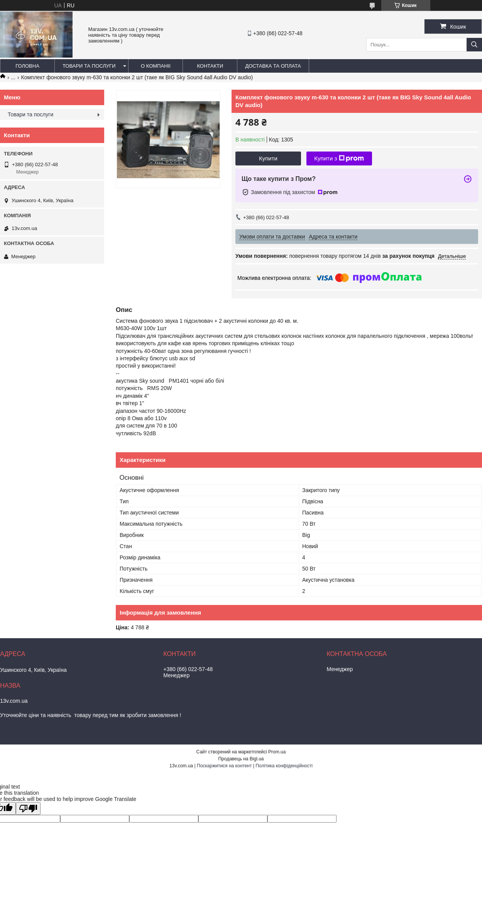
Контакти (210, 66)
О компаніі (156, 66)
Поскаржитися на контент (224, 765)
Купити (268, 158)
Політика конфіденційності (284, 765)
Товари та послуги (89, 66)
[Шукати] (474, 44)
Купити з (339, 158)
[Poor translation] (28, 808)
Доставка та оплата (273, 66)
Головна (27, 66)
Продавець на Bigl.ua (241, 759)
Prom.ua (277, 752)
